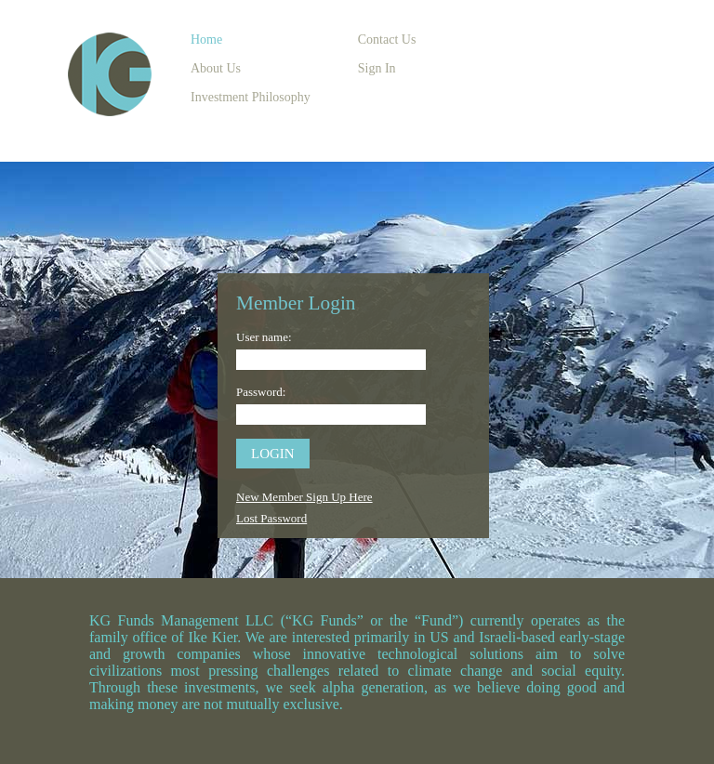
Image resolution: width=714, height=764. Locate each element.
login (273, 453)
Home (206, 39)
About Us (216, 68)
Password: (260, 392)
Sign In (377, 68)
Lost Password (271, 518)
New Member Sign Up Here (304, 497)
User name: (264, 337)
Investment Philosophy (251, 97)
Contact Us (387, 39)
